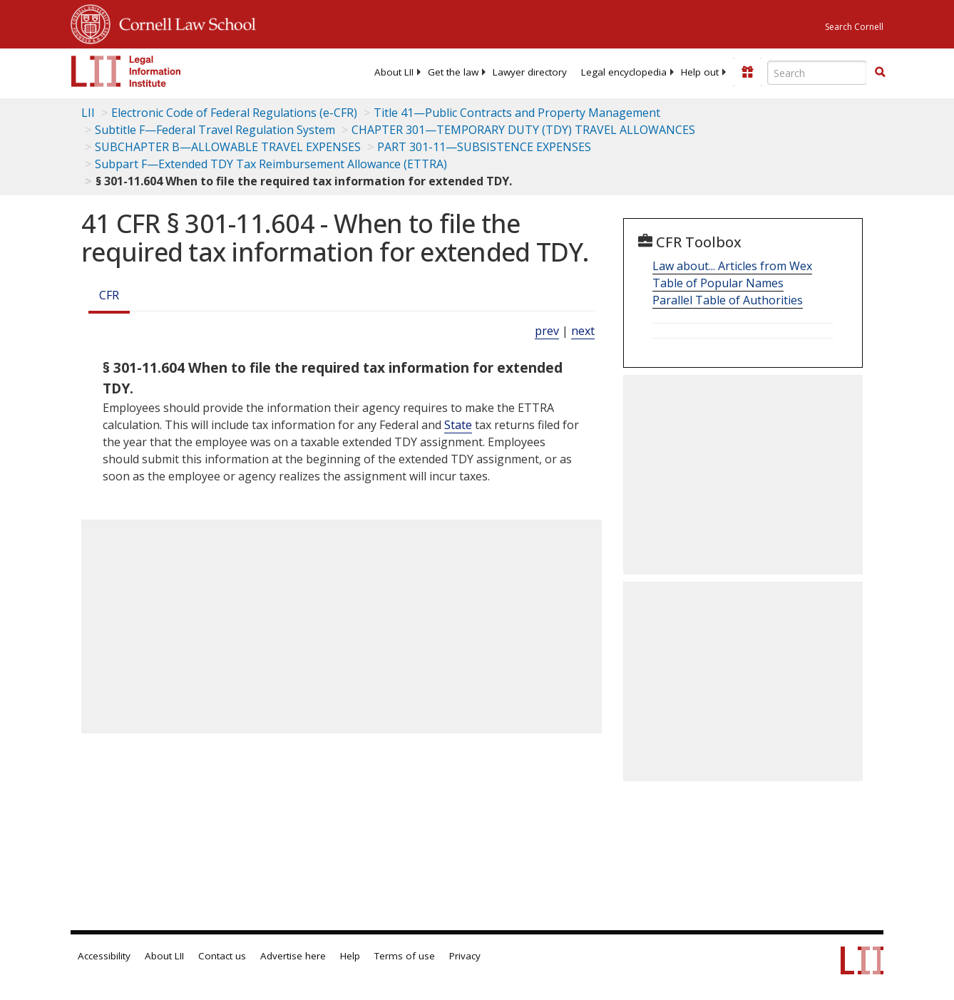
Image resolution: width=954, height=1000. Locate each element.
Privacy (465, 955)
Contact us (222, 955)
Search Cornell (854, 27)
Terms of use (404, 955)
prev (547, 331)
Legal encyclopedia (624, 72)
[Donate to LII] (747, 72)
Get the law (453, 72)
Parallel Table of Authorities (727, 300)
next (583, 331)
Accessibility (104, 955)
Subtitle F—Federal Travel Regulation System (215, 130)
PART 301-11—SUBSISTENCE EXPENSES (484, 147)
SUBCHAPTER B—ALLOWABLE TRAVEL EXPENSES (228, 147)
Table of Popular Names (718, 283)
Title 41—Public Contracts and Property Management (517, 112)
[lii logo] (126, 71)
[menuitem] (394, 72)
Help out (700, 72)
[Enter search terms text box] (817, 73)
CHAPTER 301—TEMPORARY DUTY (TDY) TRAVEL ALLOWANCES (523, 130)
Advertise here (293, 955)
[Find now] (879, 72)
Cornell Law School (183, 22)
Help (350, 955)
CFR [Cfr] (109, 295)
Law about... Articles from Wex (732, 266)
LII (88, 112)
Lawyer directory (530, 72)
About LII (394, 72)
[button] (880, 72)
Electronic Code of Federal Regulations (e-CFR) (234, 112)
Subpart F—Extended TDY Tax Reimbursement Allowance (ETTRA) (271, 164)
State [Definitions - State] (458, 425)
